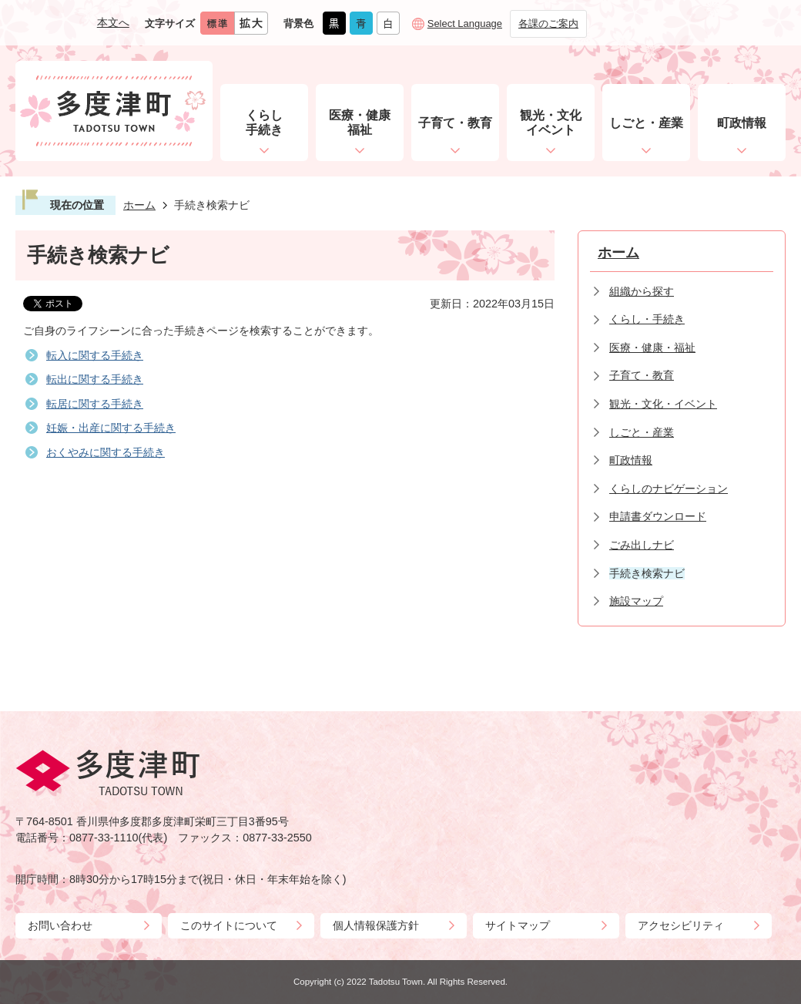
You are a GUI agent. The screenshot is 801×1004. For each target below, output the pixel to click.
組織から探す (641, 291)
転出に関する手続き (94, 379)
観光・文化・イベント (663, 404)
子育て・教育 (641, 375)
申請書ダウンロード (657, 516)
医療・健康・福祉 (652, 347)
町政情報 (630, 460)
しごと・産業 (641, 432)
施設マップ (636, 601)
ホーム (139, 205)
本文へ (113, 22)
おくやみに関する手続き (105, 452)
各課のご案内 (548, 23)
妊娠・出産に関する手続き (111, 427)
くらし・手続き (647, 319)
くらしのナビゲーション (668, 488)
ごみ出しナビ (641, 545)
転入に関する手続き (94, 355)
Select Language (464, 23)
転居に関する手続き (94, 404)
